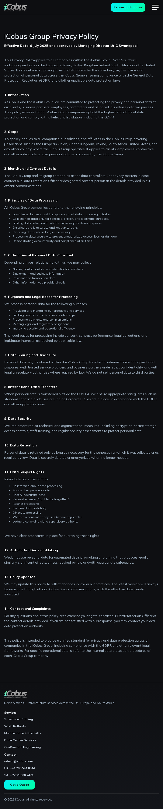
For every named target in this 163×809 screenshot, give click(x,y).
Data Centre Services (20, 740)
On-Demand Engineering (22, 747)
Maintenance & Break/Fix (22, 733)
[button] (155, 7)
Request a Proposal (128, 7)
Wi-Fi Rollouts (15, 726)
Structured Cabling (18, 719)
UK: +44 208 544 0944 (19, 768)
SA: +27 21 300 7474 (18, 775)
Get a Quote (19, 785)
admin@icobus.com (18, 761)
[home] (15, 7)
